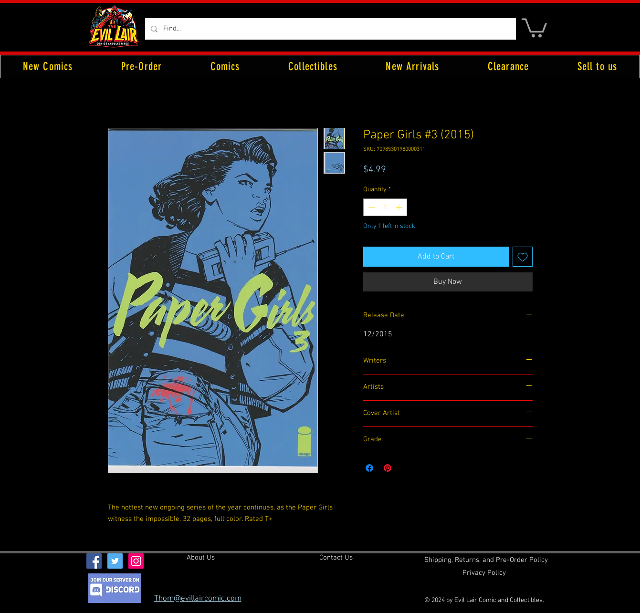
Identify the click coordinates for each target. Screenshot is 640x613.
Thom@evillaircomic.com (197, 598)
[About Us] (201, 558)
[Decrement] (371, 207)
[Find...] (329, 29)
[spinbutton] (385, 207)
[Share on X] (405, 468)
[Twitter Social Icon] (115, 561)
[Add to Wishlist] (523, 257)
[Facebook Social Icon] (94, 561)
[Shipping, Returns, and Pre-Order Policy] (486, 560)
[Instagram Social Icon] (136, 561)
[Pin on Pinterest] (387, 468)
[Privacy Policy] (484, 573)
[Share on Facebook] (369, 468)
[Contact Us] (336, 558)
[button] (534, 27)
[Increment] (400, 207)
